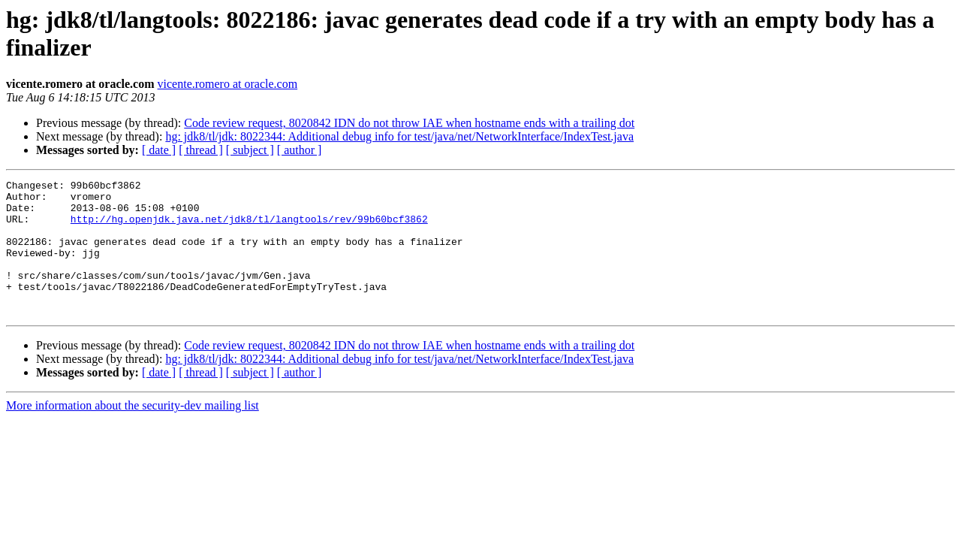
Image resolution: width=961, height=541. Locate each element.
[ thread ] (201, 150)
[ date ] (159, 150)
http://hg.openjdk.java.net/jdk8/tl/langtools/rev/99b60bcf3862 (249, 227)
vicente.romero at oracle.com (228, 83)
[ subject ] (250, 150)
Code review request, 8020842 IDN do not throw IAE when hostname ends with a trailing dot (409, 122)
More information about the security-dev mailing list (132, 432)
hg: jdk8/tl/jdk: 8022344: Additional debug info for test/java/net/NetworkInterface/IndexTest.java (399, 136)
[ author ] (299, 150)
